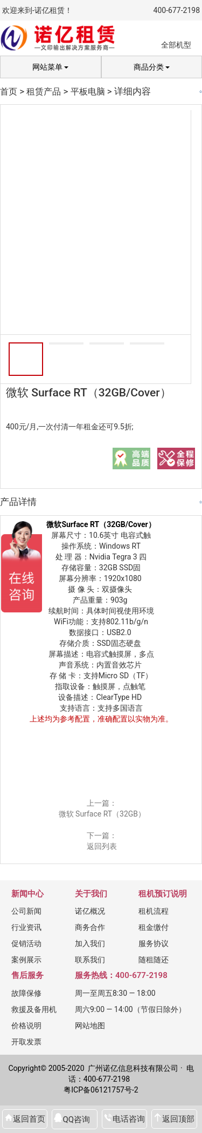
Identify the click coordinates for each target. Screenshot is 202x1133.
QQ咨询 (76, 1119)
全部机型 (176, 45)
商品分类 (152, 67)
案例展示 (26, 959)
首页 (8, 91)
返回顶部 (178, 1119)
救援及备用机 (34, 1009)
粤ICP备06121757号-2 (101, 1089)
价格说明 (26, 1025)
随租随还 (153, 959)
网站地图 (90, 1025)
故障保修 (26, 993)
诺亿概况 (90, 911)
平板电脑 (88, 91)
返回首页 (29, 1119)
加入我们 (90, 943)
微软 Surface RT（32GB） (102, 814)
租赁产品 (43, 91)
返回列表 (102, 846)
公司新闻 (26, 911)
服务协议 (153, 943)
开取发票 (26, 1041)
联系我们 (90, 959)
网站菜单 (50, 67)
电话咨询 (129, 1119)
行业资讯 (26, 927)
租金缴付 (153, 927)
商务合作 (90, 927)
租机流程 (153, 911)
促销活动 (26, 943)
